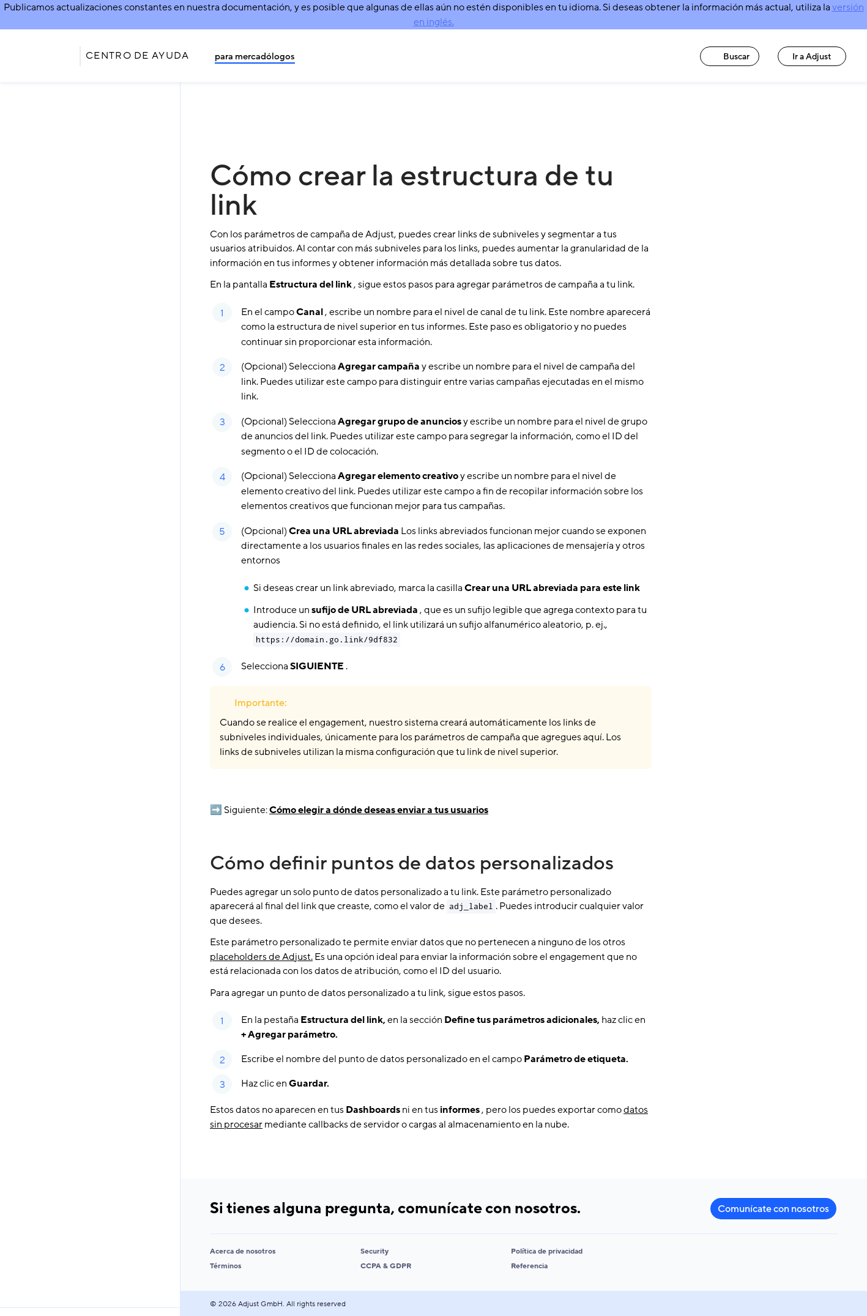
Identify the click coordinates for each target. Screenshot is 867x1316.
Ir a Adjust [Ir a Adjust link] (812, 56)
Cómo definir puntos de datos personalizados (412, 863)
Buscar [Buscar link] (730, 56)
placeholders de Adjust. (261, 957)
